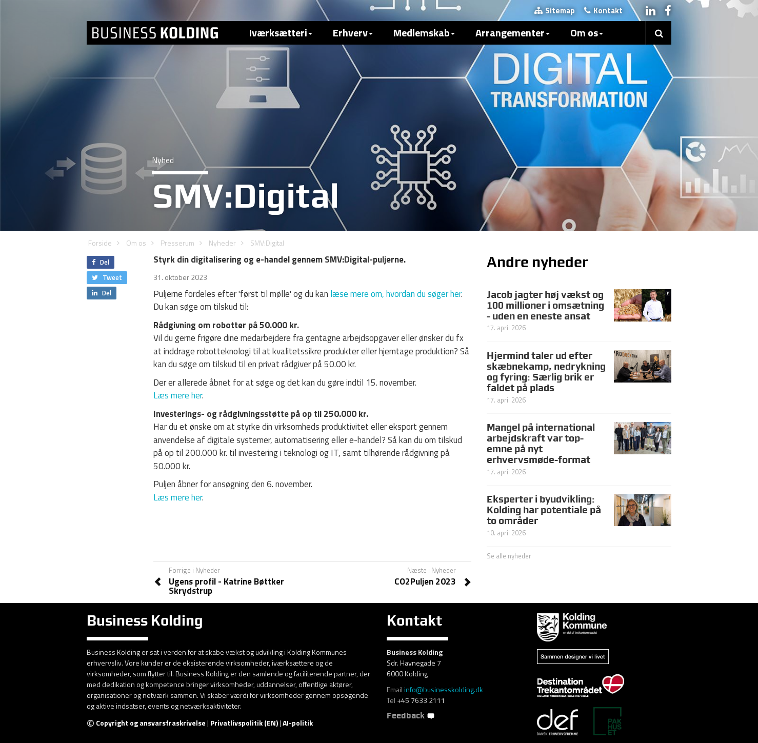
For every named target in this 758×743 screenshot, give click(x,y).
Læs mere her (177, 395)
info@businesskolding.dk (443, 689)
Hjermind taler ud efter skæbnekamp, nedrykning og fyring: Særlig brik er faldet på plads (546, 371)
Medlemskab (424, 33)
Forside (100, 242)
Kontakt (603, 10)
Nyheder (222, 242)
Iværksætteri (280, 33)
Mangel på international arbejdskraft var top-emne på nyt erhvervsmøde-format (541, 443)
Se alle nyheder (509, 556)
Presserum (177, 242)
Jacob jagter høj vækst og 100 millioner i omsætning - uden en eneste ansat (545, 305)
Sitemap (554, 10)
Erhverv (353, 33)
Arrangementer (512, 33)
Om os (586, 33)
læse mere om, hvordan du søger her (395, 293)
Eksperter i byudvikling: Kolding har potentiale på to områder (544, 509)
